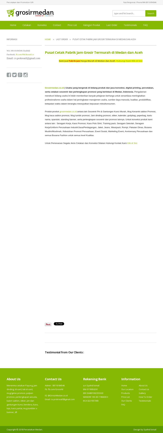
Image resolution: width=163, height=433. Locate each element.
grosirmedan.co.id (68, 111)
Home (13, 25)
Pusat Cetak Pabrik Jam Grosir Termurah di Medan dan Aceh (93, 52)
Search (150, 13)
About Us (143, 385)
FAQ (145, 25)
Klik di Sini (132, 143)
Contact (57, 25)
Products (125, 393)
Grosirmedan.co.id (54, 88)
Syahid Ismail (150, 429)
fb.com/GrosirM (55, 389)
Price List (72, 25)
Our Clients (126, 400)
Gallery (142, 393)
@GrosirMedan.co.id (58, 395)
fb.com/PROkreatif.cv (25, 54)
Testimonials (130, 25)
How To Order (145, 396)
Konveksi (42, 25)
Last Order (111, 25)
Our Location (127, 389)
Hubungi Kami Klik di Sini (129, 60)
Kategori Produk (91, 25)
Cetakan (27, 25)
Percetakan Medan (33, 429)
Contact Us (144, 389)
